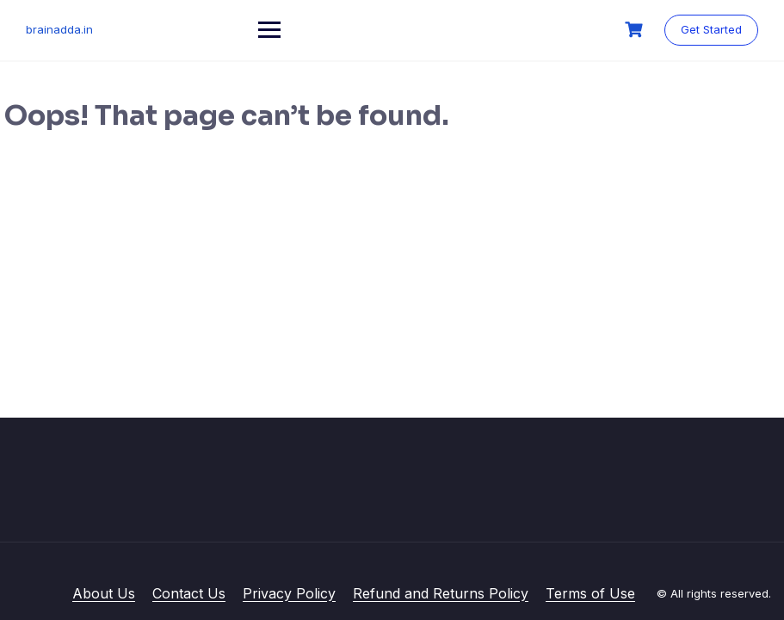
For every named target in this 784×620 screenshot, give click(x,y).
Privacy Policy (289, 593)
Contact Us (188, 593)
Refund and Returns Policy (440, 593)
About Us (103, 593)
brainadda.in (59, 29)
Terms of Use (590, 593)
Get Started (711, 29)
